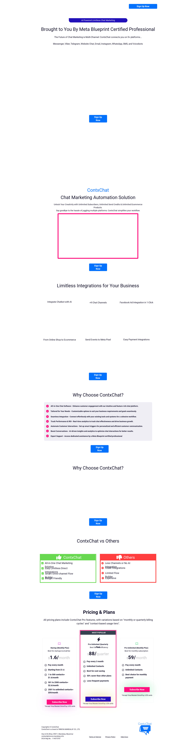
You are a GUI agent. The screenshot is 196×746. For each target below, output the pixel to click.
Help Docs (124, 737)
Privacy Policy (110, 737)
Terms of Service (95, 737)
